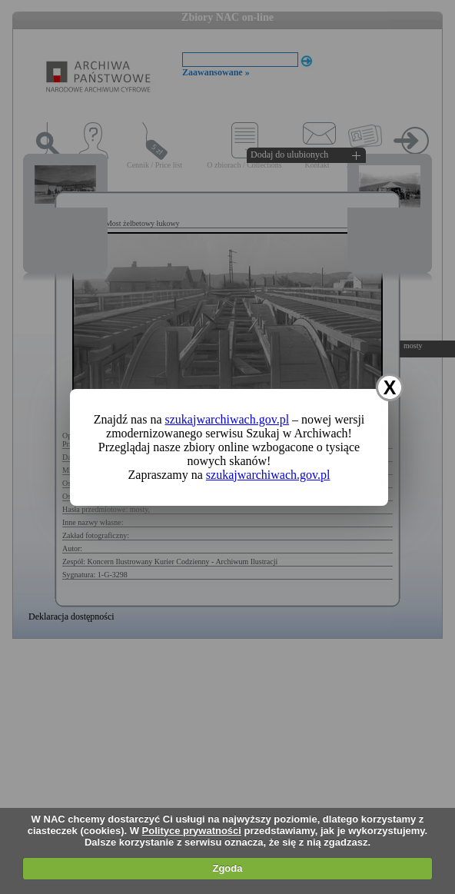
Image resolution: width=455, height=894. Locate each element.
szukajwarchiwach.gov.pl (227, 419)
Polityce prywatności (191, 830)
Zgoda (227, 868)
